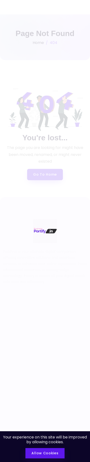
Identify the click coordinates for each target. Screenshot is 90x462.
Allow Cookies (44, 453)
